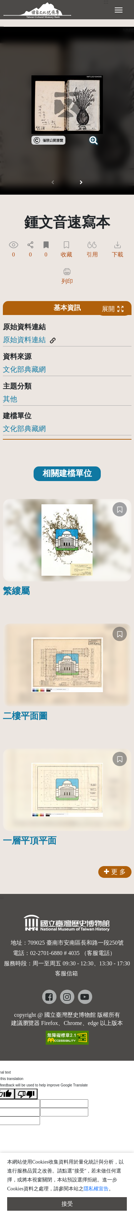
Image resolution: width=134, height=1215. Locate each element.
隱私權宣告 (96, 1188)
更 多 (115, 871)
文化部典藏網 (24, 369)
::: (2, 26)
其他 (10, 399)
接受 (67, 1204)
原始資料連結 (24, 340)
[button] (81, 182)
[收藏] (120, 509)
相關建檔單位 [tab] (67, 473)
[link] (48, 139)
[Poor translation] (26, 1094)
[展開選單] (118, 9)
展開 (113, 309)
